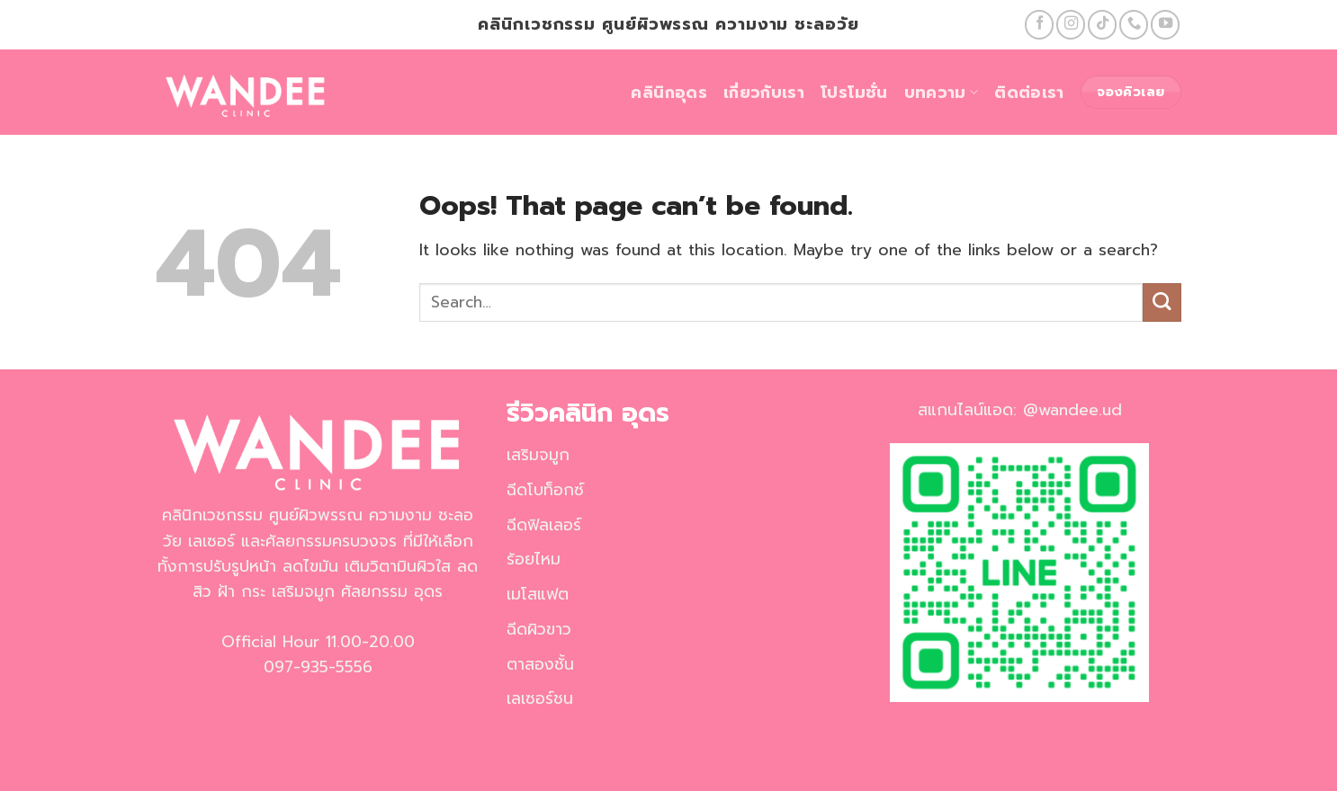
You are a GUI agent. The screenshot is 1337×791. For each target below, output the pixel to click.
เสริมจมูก (538, 455)
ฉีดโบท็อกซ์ (545, 490)
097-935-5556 (318, 667)
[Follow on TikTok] (1102, 24)
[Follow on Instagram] (1070, 24)
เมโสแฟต (538, 594)
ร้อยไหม (534, 559)
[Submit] (1162, 302)
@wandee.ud (1072, 410)
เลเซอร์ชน (540, 698)
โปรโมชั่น (854, 92)
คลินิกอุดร (668, 92)
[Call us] (1133, 24)
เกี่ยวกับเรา (763, 92)
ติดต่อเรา (1028, 92)
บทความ (941, 92)
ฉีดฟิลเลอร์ (544, 525)
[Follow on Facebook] (1039, 24)
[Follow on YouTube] (1165, 24)
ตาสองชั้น (540, 664)
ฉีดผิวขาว (539, 629)
